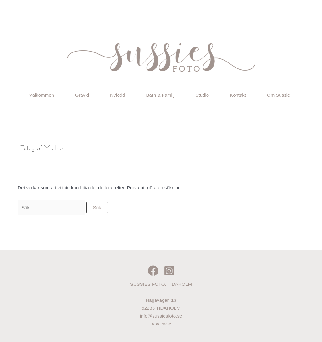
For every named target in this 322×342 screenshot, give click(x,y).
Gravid (82, 95)
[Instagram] (169, 270)
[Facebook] (153, 270)
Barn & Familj (160, 95)
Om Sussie (278, 95)
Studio (202, 95)
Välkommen (41, 95)
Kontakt (238, 95)
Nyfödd (117, 95)
